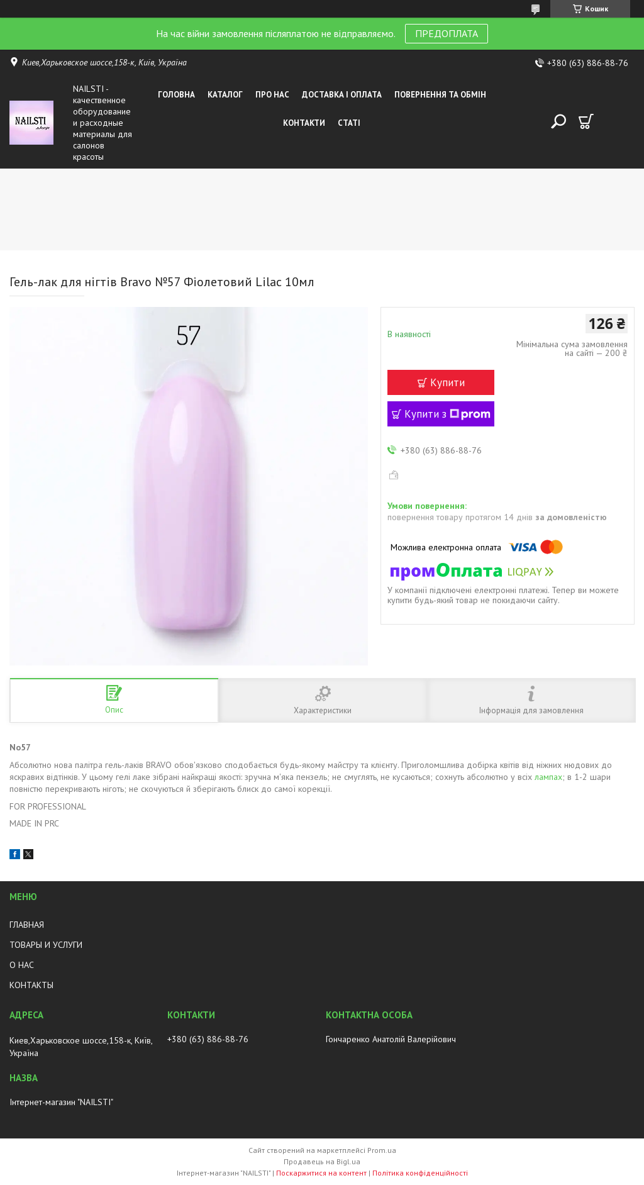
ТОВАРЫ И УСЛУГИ (45, 944)
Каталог (225, 94)
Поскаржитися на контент (321, 1172)
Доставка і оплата (342, 94)
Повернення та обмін (440, 94)
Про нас (272, 94)
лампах (548, 776)
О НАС (21, 965)
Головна (176, 94)
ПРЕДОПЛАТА (446, 33)
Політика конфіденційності (420, 1172)
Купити (447, 382)
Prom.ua (381, 1150)
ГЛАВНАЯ (26, 924)
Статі (349, 123)
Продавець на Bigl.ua (322, 1161)
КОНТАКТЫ (31, 985)
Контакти (304, 123)
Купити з (447, 414)
